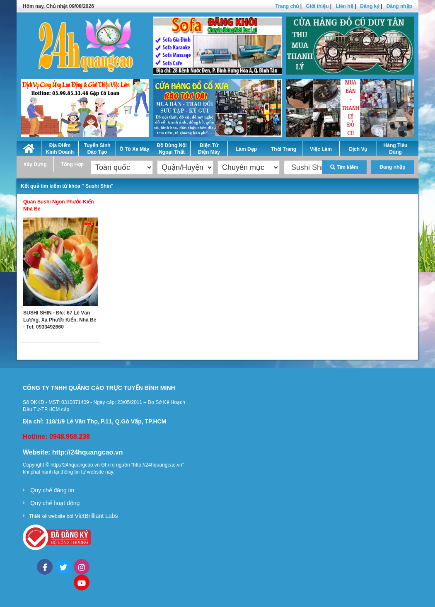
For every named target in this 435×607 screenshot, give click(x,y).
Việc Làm (321, 149)
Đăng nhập (399, 6)
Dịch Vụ (358, 149)
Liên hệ (344, 6)
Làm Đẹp (246, 149)
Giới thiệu (317, 6)
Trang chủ (287, 6)
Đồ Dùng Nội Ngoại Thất (172, 149)
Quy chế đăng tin (52, 490)
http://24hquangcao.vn (87, 452)
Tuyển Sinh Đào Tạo (97, 149)
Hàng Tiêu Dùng (396, 149)
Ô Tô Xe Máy (134, 149)
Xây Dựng (34, 164)
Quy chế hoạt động (55, 503)
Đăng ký (369, 6)
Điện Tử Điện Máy (209, 149)
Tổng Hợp (72, 164)
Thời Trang (283, 149)
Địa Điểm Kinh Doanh (60, 149)
